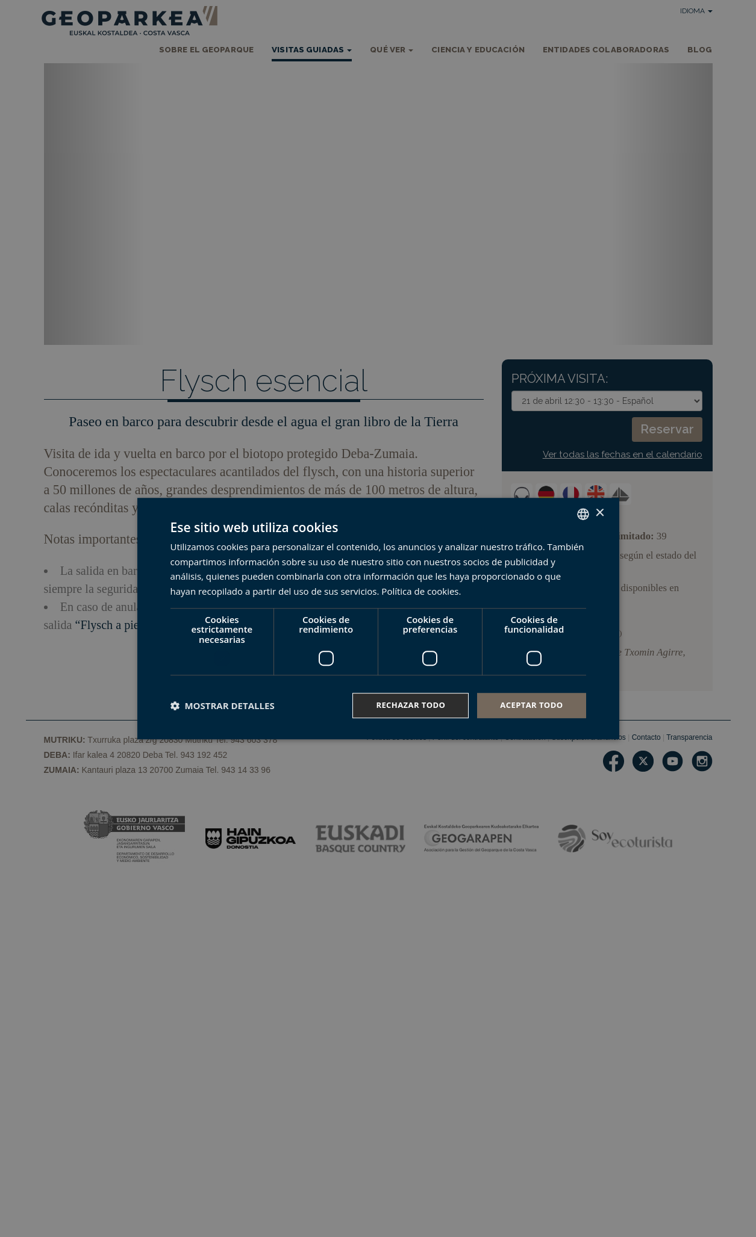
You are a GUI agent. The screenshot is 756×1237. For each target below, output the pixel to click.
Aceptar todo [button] (529, 705)
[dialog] (378, 618)
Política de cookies (419, 590)
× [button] (599, 512)
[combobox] (583, 513)
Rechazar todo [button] (404, 705)
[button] (222, 705)
